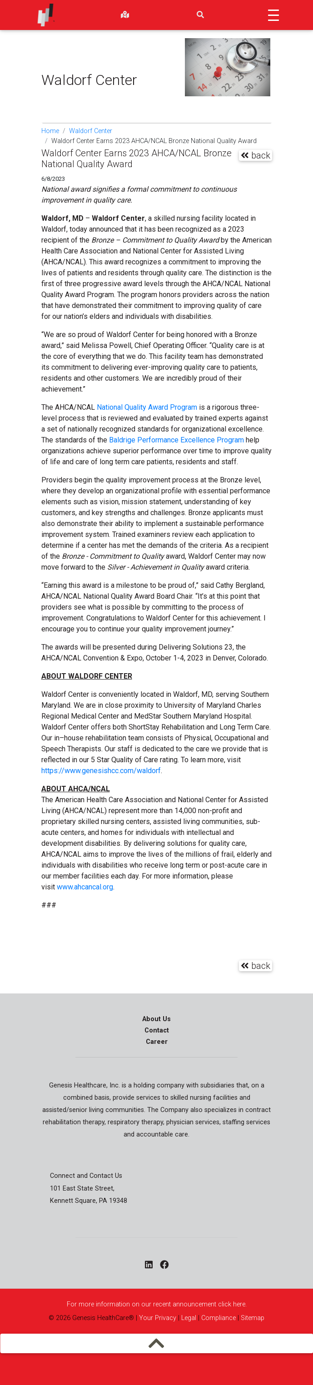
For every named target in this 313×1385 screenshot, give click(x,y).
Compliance (218, 1318)
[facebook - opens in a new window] (164, 1266)
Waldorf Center (90, 131)
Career (157, 1042)
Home (50, 131)
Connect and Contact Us (86, 1176)
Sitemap (251, 1318)
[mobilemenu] (156, 1343)
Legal (188, 1318)
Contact (156, 1030)
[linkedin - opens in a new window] (148, 1266)
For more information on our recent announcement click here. (157, 1304)
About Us (156, 1019)
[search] (200, 15)
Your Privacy (157, 1318)
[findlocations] (125, 15)
